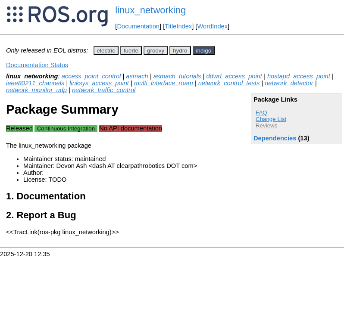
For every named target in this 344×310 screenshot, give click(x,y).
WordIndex (212, 26)
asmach (137, 76)
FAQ (261, 112)
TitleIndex (178, 26)
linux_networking (150, 10)
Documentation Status (37, 65)
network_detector (289, 83)
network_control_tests (229, 83)
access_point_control (91, 76)
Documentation (138, 26)
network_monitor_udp (36, 90)
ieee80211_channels (35, 83)
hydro (180, 50)
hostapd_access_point (298, 76)
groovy (155, 50)
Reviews (266, 125)
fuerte (131, 50)
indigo (204, 50)
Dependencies (274, 138)
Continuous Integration (66, 128)
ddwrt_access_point (234, 76)
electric (106, 50)
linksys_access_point (99, 83)
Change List (271, 119)
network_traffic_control (103, 90)
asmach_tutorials (177, 76)
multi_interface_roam (163, 83)
